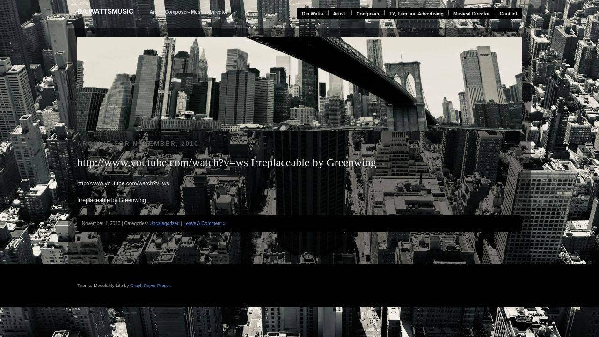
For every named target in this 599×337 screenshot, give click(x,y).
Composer (368, 13)
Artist (339, 13)
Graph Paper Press (149, 285)
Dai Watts (312, 13)
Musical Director (471, 13)
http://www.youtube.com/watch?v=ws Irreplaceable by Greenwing (226, 162)
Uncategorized (164, 223)
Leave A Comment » (204, 223)
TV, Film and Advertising (416, 13)
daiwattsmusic (105, 11)
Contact (508, 13)
